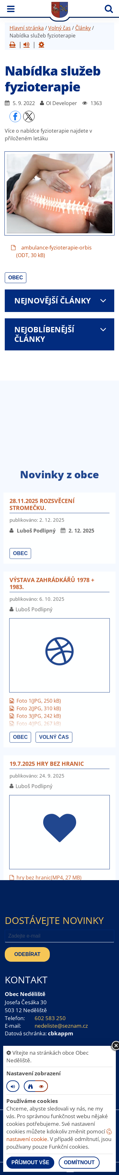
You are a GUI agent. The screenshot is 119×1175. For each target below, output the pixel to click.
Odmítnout (79, 1162)
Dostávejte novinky (54, 920)
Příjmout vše (30, 1162)
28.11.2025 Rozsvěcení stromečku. (42, 676)
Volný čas (59, 27)
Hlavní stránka (27, 27)
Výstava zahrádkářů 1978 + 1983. (52, 755)
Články (83, 27)
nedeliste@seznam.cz (61, 1025)
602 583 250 (50, 1018)
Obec (15, 277)
